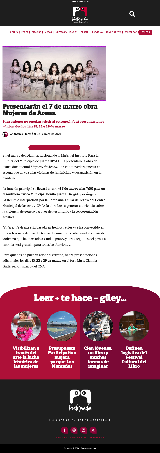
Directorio (62, 437)
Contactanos (75, 437)
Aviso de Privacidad (94, 437)
